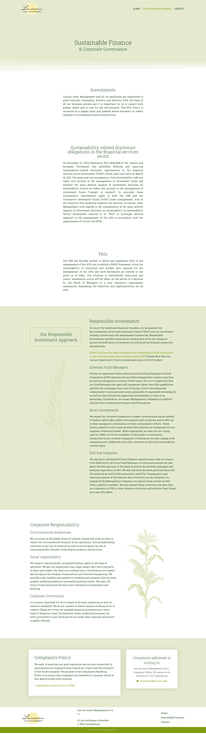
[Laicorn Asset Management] (32, 9)
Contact (179, 8)
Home (136, 8)
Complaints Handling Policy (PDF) (55, 686)
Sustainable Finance (157, 8)
